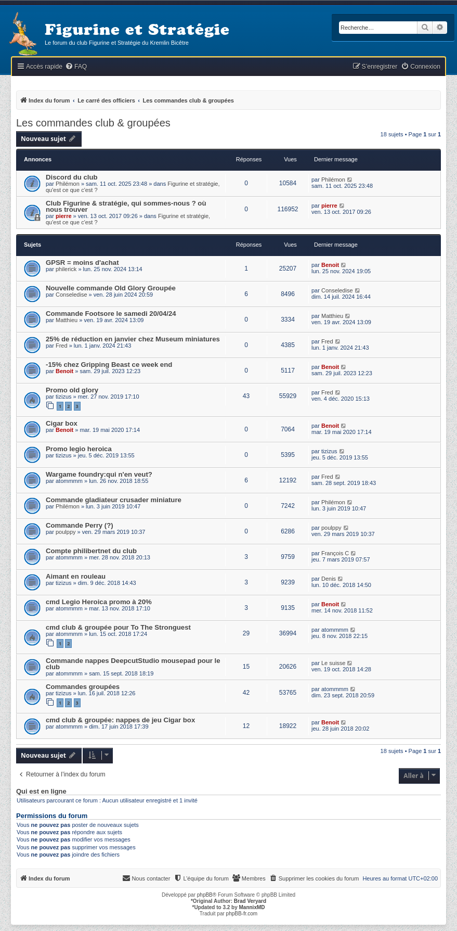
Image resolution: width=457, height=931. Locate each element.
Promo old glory (72, 390)
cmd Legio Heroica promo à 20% (99, 602)
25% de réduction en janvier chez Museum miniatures (133, 339)
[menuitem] (76, 67)
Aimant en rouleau (76, 576)
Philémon (68, 184)
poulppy (66, 532)
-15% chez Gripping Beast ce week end (109, 364)
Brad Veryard (250, 901)
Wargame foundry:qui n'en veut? (99, 474)
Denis (328, 579)
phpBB (205, 895)
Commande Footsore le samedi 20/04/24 (111, 313)
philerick (66, 269)
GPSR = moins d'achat (82, 262)
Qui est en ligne (41, 791)
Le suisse (333, 663)
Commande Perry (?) (79, 525)
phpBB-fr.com (242, 913)
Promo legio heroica (79, 449)
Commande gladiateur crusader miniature (113, 500)
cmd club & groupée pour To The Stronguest (118, 627)
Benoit (330, 265)
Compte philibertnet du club (91, 551)
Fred (62, 345)
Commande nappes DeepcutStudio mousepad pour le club (133, 664)
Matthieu (66, 320)
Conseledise (71, 294)
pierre (64, 216)
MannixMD (252, 907)
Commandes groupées (83, 687)
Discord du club (72, 177)
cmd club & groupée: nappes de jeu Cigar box (120, 720)
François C (335, 553)
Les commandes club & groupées (93, 123)
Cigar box (61, 423)
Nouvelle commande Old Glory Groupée (111, 288)
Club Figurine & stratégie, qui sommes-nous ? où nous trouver (126, 206)
